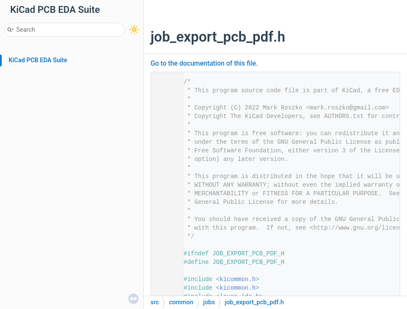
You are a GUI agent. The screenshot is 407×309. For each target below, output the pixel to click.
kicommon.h (238, 279)
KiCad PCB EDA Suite (38, 60)
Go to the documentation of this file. (204, 63)
